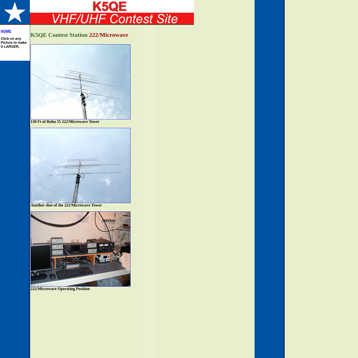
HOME (6, 31)
